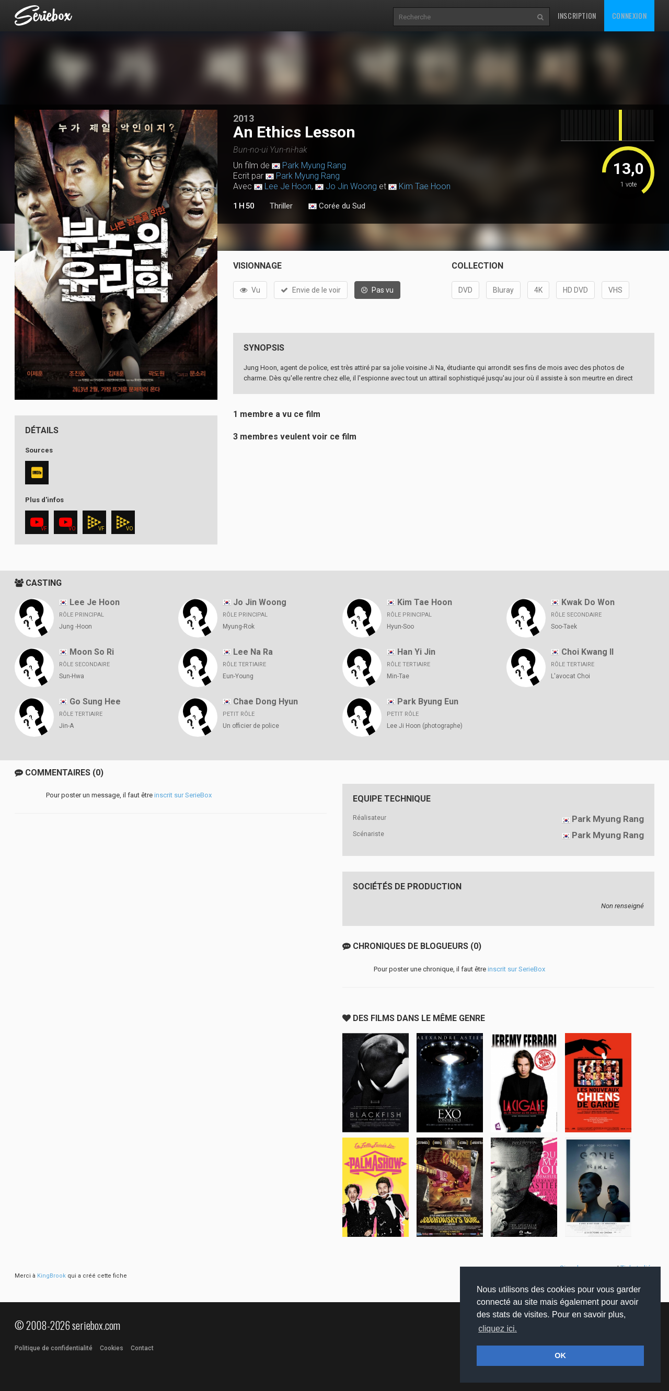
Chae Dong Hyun (265, 701)
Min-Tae (398, 676)
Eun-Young (238, 676)
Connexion (629, 15)
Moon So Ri (92, 652)
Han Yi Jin (416, 652)
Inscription (577, 15)
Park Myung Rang (314, 165)
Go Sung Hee (95, 701)
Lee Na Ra (253, 652)
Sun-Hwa (71, 676)
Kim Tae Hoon (425, 186)
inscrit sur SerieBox (183, 795)
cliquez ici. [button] (497, 1328)
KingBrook (51, 1275)
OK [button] (560, 1355)
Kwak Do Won (588, 602)
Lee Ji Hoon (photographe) (425, 725)
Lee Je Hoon (288, 186)
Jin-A (66, 725)
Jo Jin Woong (351, 186)
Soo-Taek (564, 626)
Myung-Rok (239, 626)
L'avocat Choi (570, 676)
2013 (243, 118)
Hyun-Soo (400, 626)
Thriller (281, 206)
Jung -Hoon (75, 626)
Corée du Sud (336, 206)
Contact (142, 1348)
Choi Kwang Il (587, 652)
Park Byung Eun (427, 701)
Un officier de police (251, 725)
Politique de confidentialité (54, 1348)
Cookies (111, 1348)
